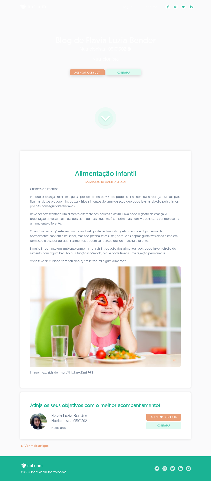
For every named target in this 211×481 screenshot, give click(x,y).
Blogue (127, 7)
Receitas (150, 7)
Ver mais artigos (34, 445)
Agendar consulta (87, 72)
